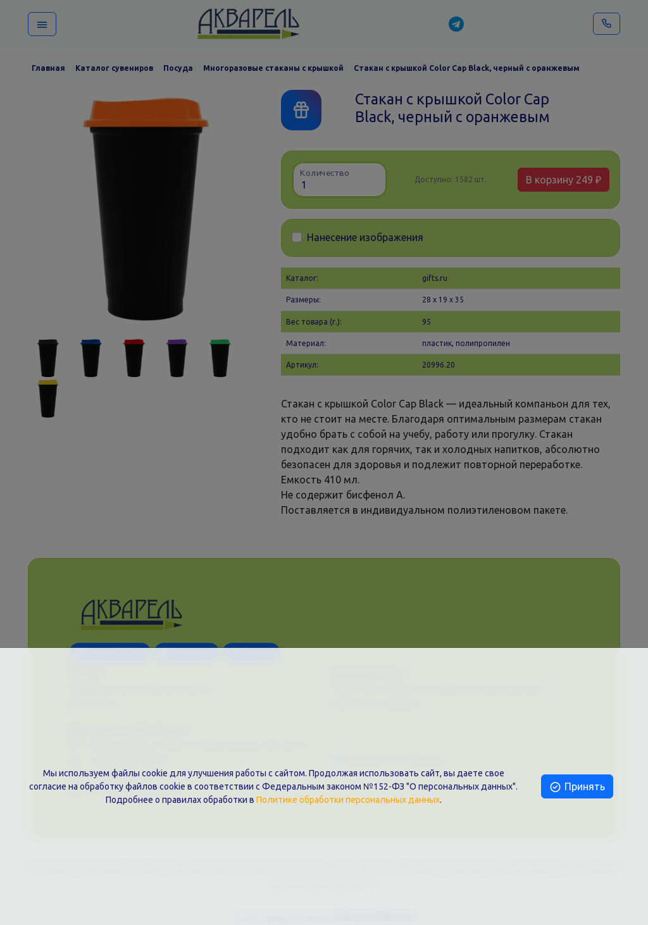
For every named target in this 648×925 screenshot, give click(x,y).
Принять (576, 786)
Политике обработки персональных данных (348, 800)
